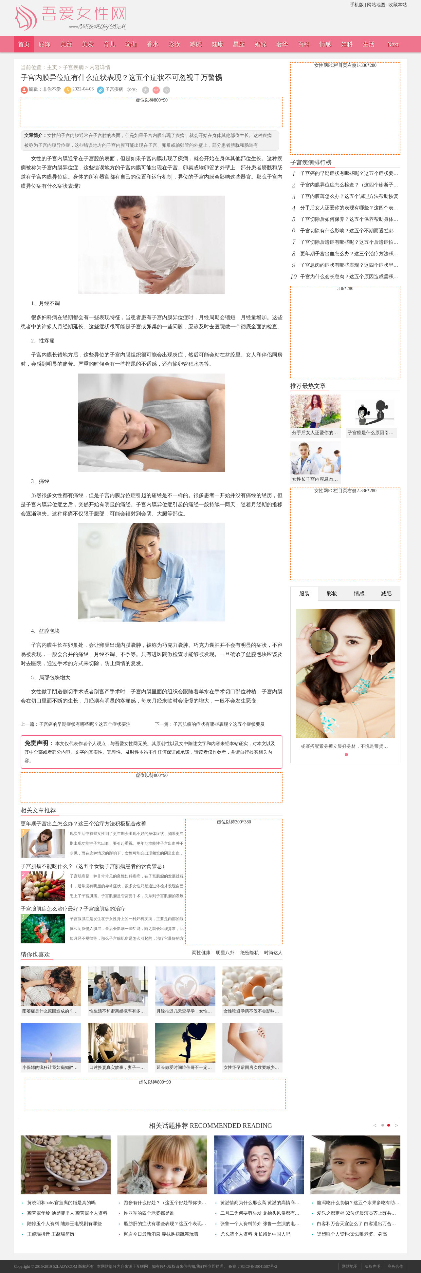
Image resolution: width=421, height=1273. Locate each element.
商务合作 (395, 1266)
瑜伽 (131, 44)
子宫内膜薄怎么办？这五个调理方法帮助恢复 (349, 196)
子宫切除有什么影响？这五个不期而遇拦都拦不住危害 (359, 230)
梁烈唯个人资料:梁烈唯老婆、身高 (352, 1234)
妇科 (347, 44)
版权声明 (372, 1266)
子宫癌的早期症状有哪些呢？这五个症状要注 (85, 724)
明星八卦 (225, 952)
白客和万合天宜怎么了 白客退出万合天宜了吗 (363, 1223)
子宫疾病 (73, 67)
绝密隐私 (249, 952)
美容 (66, 44)
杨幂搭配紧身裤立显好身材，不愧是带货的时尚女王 (353, 746)
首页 (24, 44)
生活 (369, 44)
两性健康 (201, 952)
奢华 (282, 44)
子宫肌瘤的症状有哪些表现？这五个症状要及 (219, 724)
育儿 (109, 44)
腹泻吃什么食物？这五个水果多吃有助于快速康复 (367, 1202)
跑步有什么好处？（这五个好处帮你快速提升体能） (176, 1202)
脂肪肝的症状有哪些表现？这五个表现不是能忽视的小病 (181, 1223)
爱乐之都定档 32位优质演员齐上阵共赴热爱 (361, 1213)
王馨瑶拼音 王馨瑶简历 (50, 1234)
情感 (325, 44)
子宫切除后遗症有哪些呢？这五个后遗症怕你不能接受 (359, 242)
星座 (239, 44)
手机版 (357, 4)
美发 (88, 44)
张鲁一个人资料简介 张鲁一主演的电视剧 (262, 1223)
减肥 (196, 44)
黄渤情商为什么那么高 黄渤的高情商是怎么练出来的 (273, 1202)
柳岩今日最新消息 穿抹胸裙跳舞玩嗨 (161, 1234)
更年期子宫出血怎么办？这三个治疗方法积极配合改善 (359, 253)
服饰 (44, 44)
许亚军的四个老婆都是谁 (149, 1213)
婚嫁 (260, 44)
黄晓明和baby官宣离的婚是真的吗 (61, 1202)
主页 (52, 67)
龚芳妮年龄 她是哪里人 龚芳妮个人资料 (67, 1213)
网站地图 (376, 4)
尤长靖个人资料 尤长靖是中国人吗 (255, 1234)
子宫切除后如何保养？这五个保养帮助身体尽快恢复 (356, 219)
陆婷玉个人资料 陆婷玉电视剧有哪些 (64, 1223)
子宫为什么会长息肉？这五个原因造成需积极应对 (354, 276)
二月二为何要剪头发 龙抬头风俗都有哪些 (262, 1213)
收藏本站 (398, 4)
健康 (217, 44)
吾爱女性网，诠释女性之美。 (91, 8)
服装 (304, 593)
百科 (304, 44)
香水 (152, 44)
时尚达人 (273, 952)
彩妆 (174, 44)
